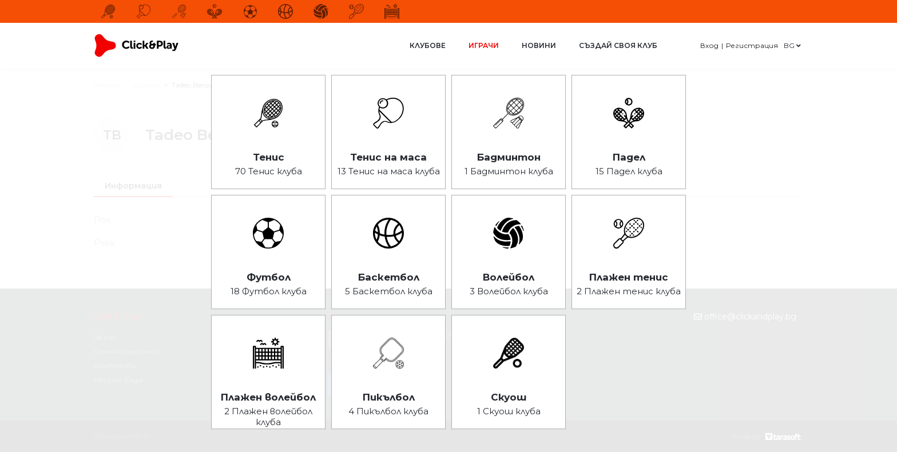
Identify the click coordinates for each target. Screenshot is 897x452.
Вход (709, 45)
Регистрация (752, 45)
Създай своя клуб (618, 45)
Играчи (484, 45)
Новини (539, 45)
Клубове (428, 45)
